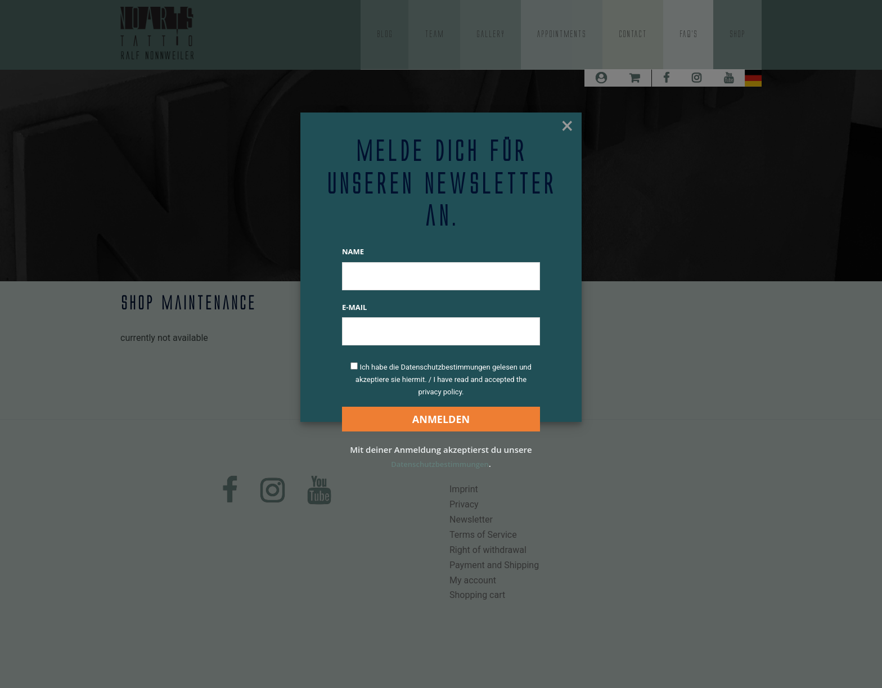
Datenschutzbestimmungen (440, 463)
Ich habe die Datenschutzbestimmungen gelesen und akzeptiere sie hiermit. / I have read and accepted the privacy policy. (444, 379)
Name (353, 251)
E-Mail (354, 307)
